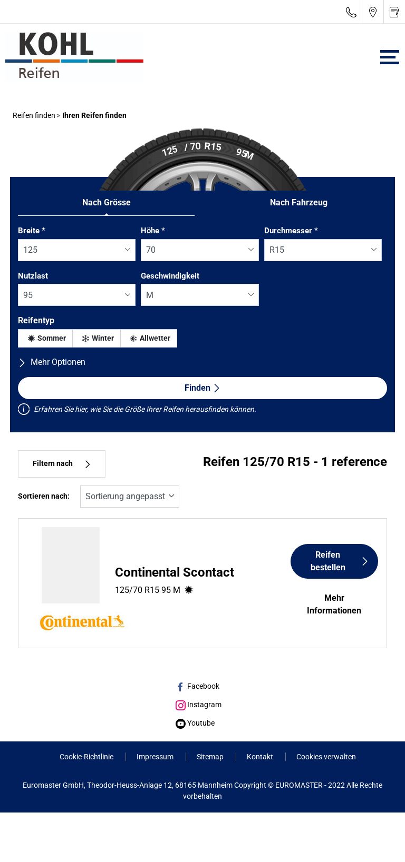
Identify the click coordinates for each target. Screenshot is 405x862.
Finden (203, 388)
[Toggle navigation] (390, 57)
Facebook (197, 686)
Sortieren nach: (44, 496)
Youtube (195, 723)
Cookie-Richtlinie (87, 756)
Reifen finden (34, 115)
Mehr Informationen (334, 604)
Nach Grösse (106, 202)
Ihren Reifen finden (94, 115)
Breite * (31, 230)
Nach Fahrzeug (298, 202)
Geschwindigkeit (170, 276)
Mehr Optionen (51, 362)
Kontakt (261, 756)
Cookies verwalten (326, 756)
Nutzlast (33, 276)
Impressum (156, 756)
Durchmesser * (291, 230)
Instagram (198, 704)
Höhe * (153, 230)
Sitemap (211, 756)
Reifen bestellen (340, 561)
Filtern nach (62, 463)
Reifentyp (36, 320)
